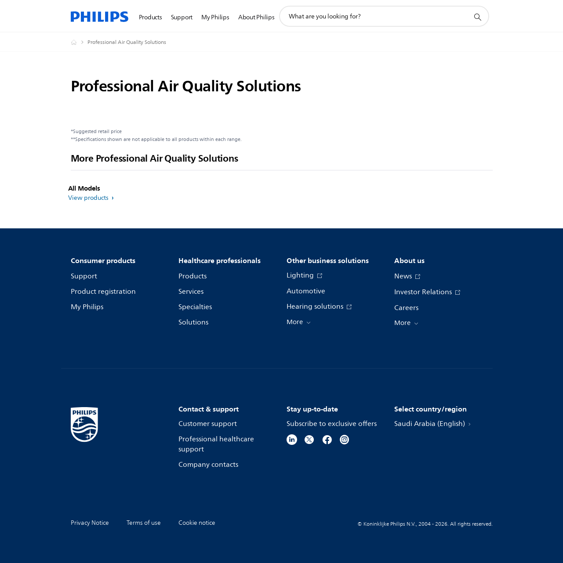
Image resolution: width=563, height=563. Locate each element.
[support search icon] (477, 16)
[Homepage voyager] (79, 42)
